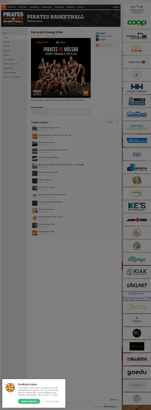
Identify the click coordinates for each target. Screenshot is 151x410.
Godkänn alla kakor (29, 401)
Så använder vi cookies (48, 395)
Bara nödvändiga (52, 401)
